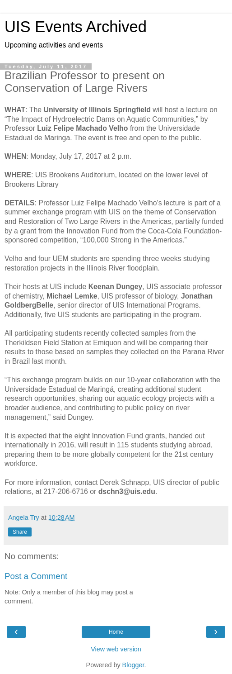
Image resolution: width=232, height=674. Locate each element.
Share (20, 532)
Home (116, 632)
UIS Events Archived (76, 26)
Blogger (133, 665)
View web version (116, 649)
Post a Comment (36, 576)
